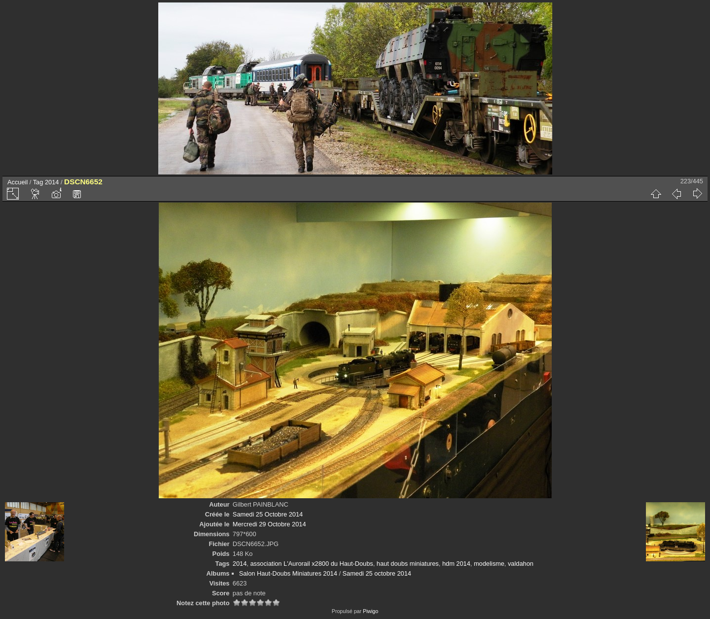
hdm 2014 (456, 563)
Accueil (17, 182)
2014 (52, 182)
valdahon (520, 563)
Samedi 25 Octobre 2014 (268, 514)
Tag (38, 182)
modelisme (489, 563)
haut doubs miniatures (408, 563)
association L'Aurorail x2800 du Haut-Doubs (311, 563)
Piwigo (370, 611)
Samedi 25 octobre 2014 (377, 573)
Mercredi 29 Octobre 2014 (269, 524)
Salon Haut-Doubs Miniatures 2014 (288, 573)
